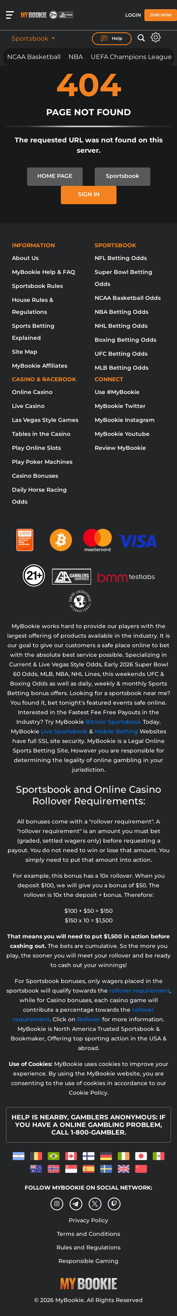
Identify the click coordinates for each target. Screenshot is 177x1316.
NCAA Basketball (33, 57)
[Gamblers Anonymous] (72, 571)
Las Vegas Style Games (45, 420)
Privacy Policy (88, 1220)
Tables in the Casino (41, 433)
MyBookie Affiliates (39, 365)
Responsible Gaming (88, 1261)
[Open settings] (156, 37)
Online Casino (32, 392)
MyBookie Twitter (120, 406)
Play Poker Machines (42, 461)
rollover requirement (139, 990)
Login (133, 15)
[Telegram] (75, 1204)
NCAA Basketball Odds (128, 297)
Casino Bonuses (35, 475)
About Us (25, 258)
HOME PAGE (54, 175)
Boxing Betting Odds (125, 339)
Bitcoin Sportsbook (113, 721)
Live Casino (28, 406)
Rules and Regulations (88, 1247)
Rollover (89, 1019)
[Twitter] (95, 1204)
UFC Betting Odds (121, 353)
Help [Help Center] (112, 39)
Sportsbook (31, 38)
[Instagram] (57, 1204)
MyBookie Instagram (125, 420)
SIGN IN (88, 194)
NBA (75, 57)
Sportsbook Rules (37, 286)
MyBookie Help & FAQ (43, 272)
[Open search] (141, 38)
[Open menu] (10, 15)
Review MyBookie (120, 447)
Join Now (160, 15)
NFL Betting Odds (121, 258)
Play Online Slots (36, 447)
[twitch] (114, 1204)
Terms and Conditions (88, 1233)
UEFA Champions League (131, 57)
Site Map (24, 351)
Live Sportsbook (64, 731)
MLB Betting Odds (121, 367)
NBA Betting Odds (121, 311)
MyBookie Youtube (122, 433)
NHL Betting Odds (121, 325)
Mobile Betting (116, 731)
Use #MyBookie (117, 392)
